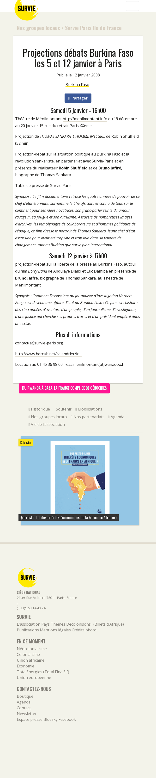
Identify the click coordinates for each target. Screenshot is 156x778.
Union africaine (30, 660)
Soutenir (63, 409)
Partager (78, 98)
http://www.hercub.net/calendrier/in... (48, 353)
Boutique (25, 696)
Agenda (116, 416)
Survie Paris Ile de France (93, 27)
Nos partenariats (87, 416)
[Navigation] (132, 6)
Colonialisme (28, 654)
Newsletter (27, 713)
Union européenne (34, 677)
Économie (25, 666)
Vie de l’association (47, 424)
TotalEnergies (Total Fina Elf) (43, 671)
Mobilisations (88, 409)
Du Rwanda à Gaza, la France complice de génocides (64, 388)
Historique (39, 409)
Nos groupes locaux (38, 27)
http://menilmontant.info (85, 118)
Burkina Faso (77, 84)
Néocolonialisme (32, 648)
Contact (24, 707)
